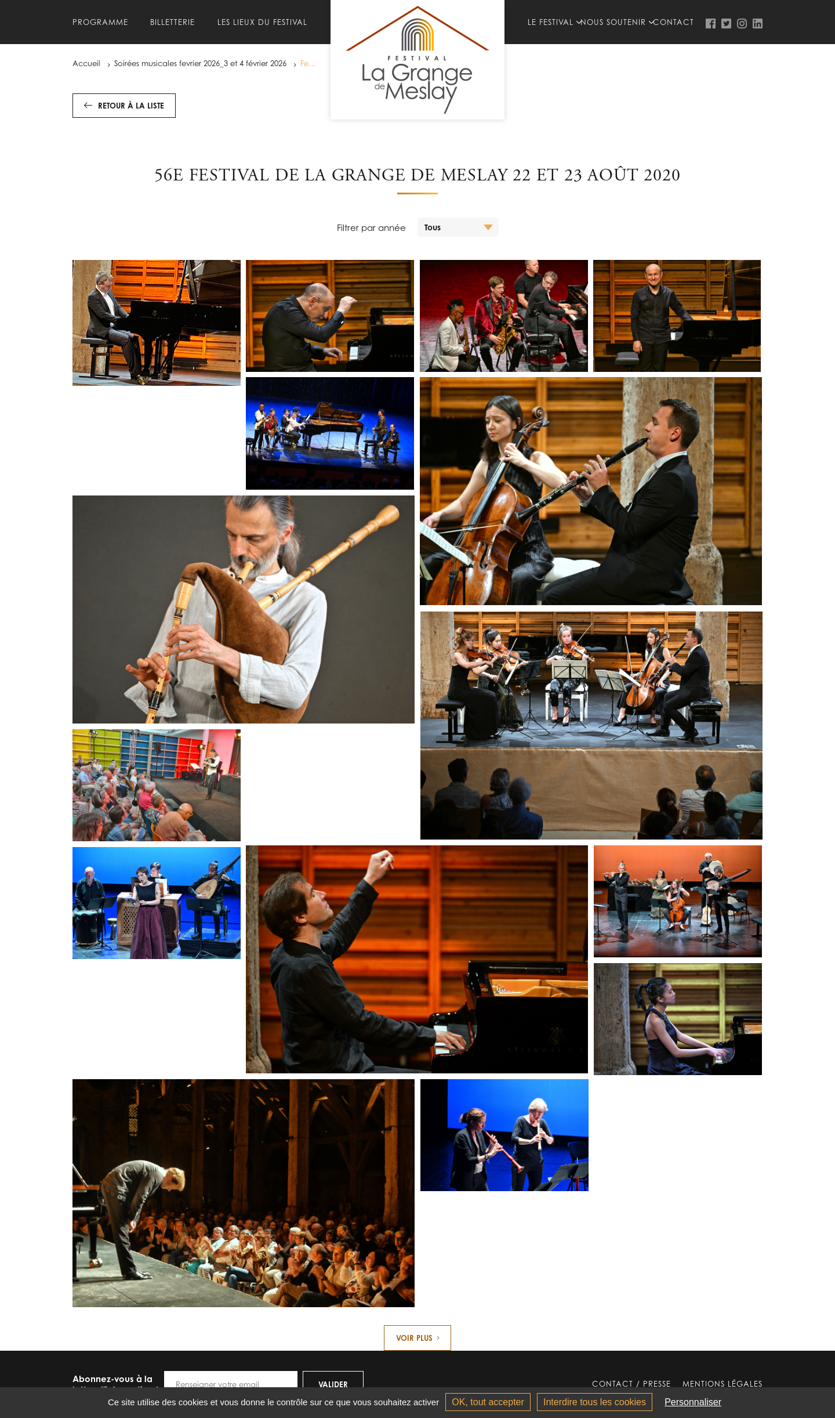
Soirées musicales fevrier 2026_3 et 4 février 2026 (200, 63)
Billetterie (172, 22)
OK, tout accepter (488, 1402)
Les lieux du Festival (262, 22)
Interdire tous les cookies (594, 1402)
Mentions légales (722, 1384)
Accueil (86, 63)
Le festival (550, 22)
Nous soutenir (613, 22)
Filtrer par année (371, 227)
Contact (673, 22)
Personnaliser (693, 1402)
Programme (100, 22)
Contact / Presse (631, 1384)
